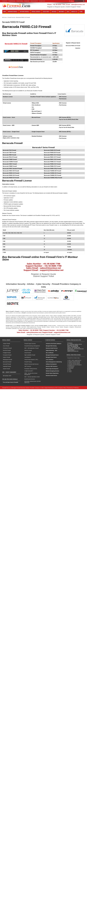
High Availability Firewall (29, 355)
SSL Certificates (49, 352)
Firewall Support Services (30, 343)
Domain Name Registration (52, 373)
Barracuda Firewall (7, 361)
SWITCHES (54, 11)
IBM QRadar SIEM (7, 375)
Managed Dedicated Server (52, 355)
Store (81, 11)
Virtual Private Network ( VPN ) (31, 359)
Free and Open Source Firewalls (10, 382)
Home (4, 11)
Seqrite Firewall (6, 368)
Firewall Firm (4, 1)
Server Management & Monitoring (54, 361)
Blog (68, 11)
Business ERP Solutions (51, 366)
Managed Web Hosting (51, 345)
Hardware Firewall (13, 11)
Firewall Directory (12, 1)
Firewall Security (11, 17)
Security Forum (42, 1)
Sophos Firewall (6, 357)
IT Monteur (76, 387)
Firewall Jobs (26, 1)
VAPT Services (27, 366)
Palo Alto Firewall (7, 350)
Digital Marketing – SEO (51, 350)
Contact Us (74, 11)
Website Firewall (28, 350)
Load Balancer (27, 357)
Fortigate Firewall (7, 352)
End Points (62, 11)
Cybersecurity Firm (34, 1)
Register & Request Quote (56, 7)
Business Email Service (51, 375)
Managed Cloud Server (51, 357)
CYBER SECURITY (28, 371)
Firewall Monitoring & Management (32, 345)
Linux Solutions (49, 359)
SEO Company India (60, 387)
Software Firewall (25, 11)
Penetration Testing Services (30, 368)
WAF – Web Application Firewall (31, 348)
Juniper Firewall (6, 343)
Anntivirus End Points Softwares (53, 343)
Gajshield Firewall (7, 366)
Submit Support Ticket (73, 7)
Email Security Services (29, 379)
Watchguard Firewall (7, 359)
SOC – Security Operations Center (32, 376)
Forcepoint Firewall (7, 355)
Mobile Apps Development (52, 368)
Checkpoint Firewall (7, 348)
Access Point (46, 11)
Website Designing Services (52, 371)
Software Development (51, 364)
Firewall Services (36, 11)
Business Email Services (52, 348)
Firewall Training (20, 1)
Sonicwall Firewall (7, 364)
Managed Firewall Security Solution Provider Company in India (27, 387)
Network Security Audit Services (31, 364)
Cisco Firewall (6, 345)
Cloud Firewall (27, 352)
